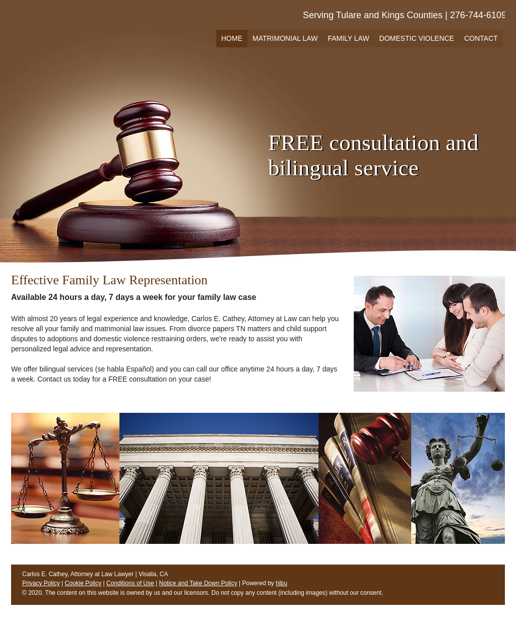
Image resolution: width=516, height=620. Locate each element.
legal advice (71, 349)
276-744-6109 (478, 15)
